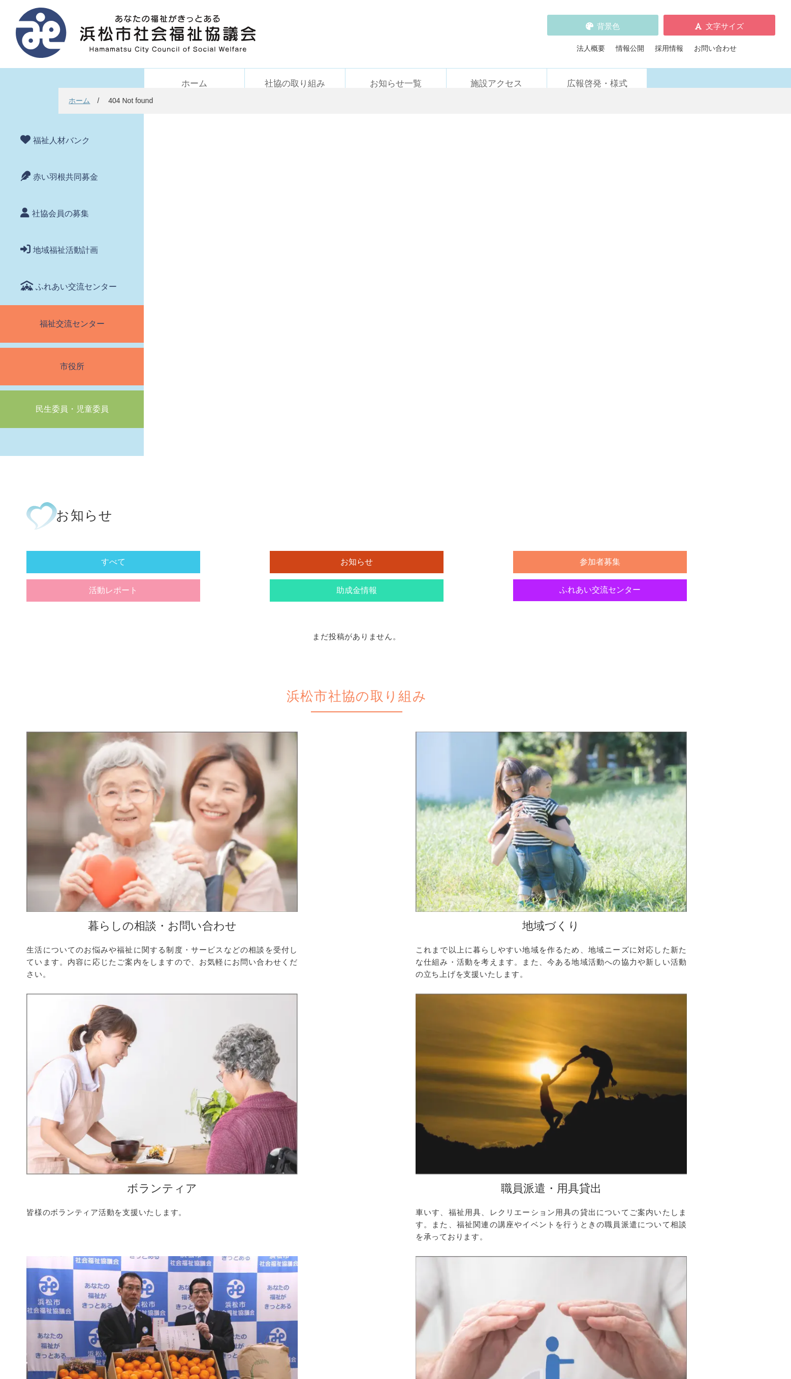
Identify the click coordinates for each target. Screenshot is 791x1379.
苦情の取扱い (519, 1152)
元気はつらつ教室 (533, 1107)
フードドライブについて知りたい (388, 1107)
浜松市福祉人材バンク (363, 1167)
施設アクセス (496, 72)
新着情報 (167, 1152)
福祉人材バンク (61, 128)
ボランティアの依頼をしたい (551, 975)
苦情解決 (478, 1342)
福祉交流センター (72, 312)
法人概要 (591, 42)
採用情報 (669, 42)
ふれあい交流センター (76, 275)
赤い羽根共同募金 (65, 165)
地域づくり (342, 945)
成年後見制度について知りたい (214, 1003)
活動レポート (489, 208)
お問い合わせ (715, 42)
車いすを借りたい (192, 1079)
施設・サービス (520, 1063)
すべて (217, 208)
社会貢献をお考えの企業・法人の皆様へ (399, 1122)
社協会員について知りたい (377, 1079)
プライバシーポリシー (363, 1209)
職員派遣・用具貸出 (185, 1063)
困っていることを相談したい (210, 961)
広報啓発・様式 (597, 72)
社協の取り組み (295, 72)
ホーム (194, 72)
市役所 (72, 354)
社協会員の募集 (60, 202)
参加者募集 (398, 208)
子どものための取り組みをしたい (388, 1014)
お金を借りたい (189, 975)
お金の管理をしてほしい (203, 989)
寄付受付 (338, 1063)
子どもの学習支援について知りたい (221, 1017)
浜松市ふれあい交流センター (551, 1079)
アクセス (591, 1315)
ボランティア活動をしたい (548, 961)
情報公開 (630, 42)
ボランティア (516, 945)
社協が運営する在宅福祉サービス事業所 (569, 1093)
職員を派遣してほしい (199, 1118)
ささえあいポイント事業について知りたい (573, 1017)
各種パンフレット (356, 1181)
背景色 (608, 20)
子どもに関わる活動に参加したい (558, 1003)
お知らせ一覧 (396, 72)
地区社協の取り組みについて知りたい (395, 961)
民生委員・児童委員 (72, 397)
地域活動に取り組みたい (374, 975)
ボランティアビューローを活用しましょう (573, 989)
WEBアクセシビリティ (535, 1167)
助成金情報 (579, 208)
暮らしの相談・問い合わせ (196, 945)
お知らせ (308, 208)
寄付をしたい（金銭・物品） (381, 1093)
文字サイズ (725, 20)
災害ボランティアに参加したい (555, 1032)
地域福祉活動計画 (65, 238)
